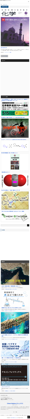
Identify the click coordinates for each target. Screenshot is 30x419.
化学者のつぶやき (11, 289)
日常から (16, 289)
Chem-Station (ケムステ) (15, 403)
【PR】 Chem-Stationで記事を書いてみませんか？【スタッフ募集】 (12, 211)
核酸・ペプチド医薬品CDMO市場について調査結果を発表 (11, 357)
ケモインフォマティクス (6, 386)
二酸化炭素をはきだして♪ (5, 172)
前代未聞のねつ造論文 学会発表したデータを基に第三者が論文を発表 (13, 117)
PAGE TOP (28, 417)
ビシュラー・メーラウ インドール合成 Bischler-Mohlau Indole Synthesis (13, 139)
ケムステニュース (7, 52)
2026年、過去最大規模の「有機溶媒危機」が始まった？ (11, 286)
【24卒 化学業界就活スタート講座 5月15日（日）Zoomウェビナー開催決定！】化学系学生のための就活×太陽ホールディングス (15, 100)
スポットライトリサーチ (8, 339)
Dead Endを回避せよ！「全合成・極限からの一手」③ (10, 190)
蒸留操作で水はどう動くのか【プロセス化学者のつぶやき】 (12, 307)
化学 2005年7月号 (4, 47)
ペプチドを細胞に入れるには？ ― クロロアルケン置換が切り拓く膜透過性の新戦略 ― (15, 335)
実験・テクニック (12, 310)
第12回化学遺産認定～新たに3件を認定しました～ (9, 152)
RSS (16, 412)
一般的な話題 (7, 289)
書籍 (10, 52)
